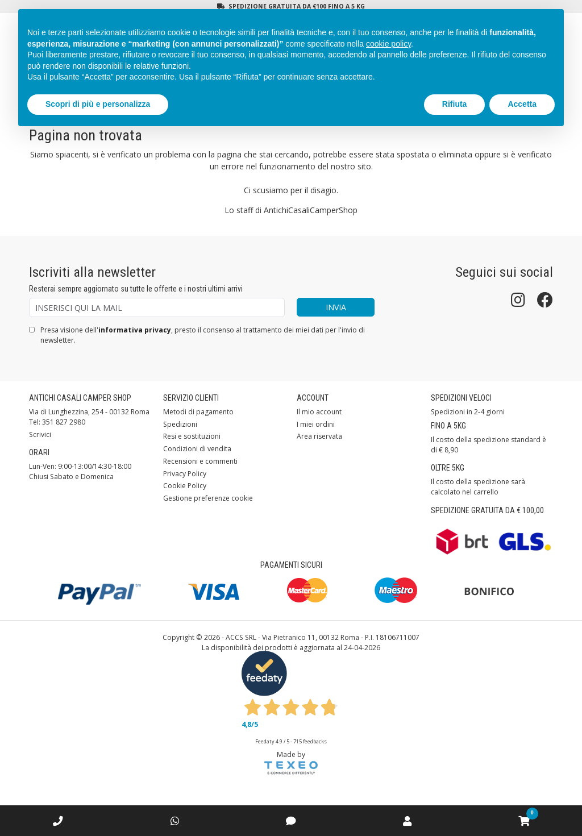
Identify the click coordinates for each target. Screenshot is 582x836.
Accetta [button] (522, 104)
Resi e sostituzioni (192, 436)
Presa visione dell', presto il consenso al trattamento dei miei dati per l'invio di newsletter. (202, 335)
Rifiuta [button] (454, 104)
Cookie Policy (184, 485)
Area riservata (319, 436)
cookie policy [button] (388, 43)
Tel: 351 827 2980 (57, 422)
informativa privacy (134, 330)
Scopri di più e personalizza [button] (97, 104)
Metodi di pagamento (198, 412)
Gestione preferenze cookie (208, 498)
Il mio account (319, 412)
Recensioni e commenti (200, 461)
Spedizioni (180, 424)
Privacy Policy (184, 474)
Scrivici (40, 434)
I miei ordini (316, 424)
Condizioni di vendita (197, 449)
